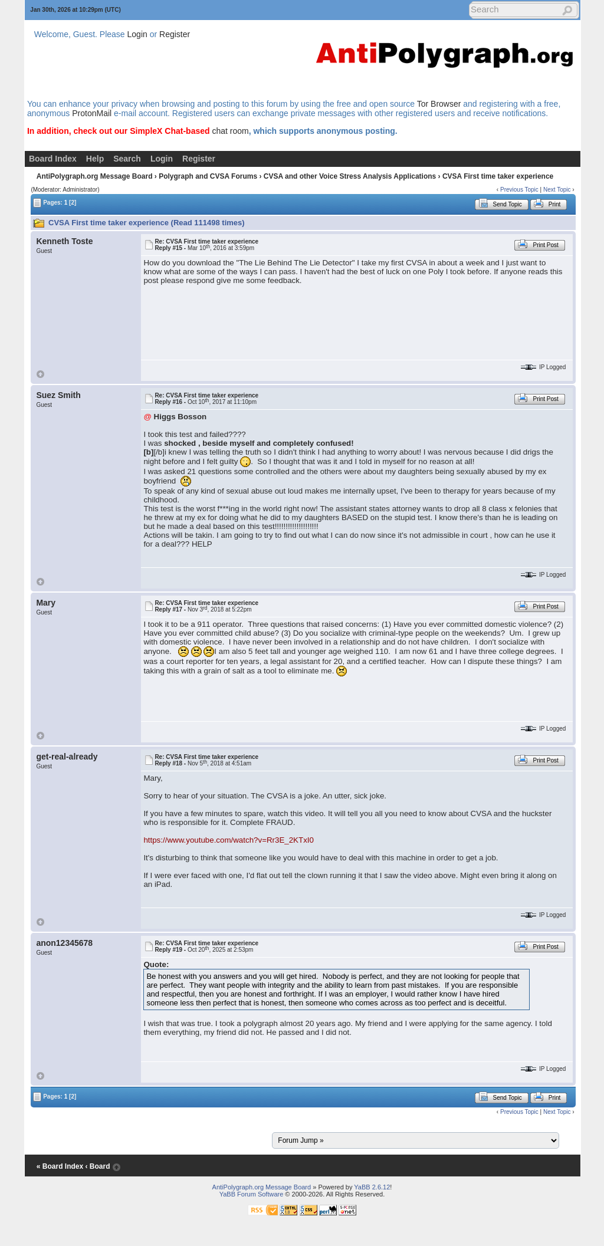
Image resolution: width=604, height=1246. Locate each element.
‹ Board (97, 1166)
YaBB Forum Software (251, 1194)
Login (137, 34)
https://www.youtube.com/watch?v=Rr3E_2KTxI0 (228, 840)
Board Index (53, 158)
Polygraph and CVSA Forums (208, 176)
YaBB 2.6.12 (372, 1187)
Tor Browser (439, 104)
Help (95, 158)
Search (127, 158)
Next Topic (557, 189)
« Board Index (60, 1166)
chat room (230, 131)
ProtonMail (91, 113)
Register (174, 34)
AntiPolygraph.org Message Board (95, 176)
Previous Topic (519, 189)
